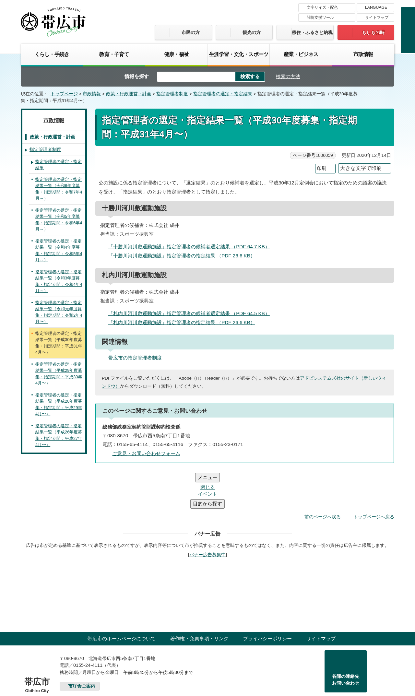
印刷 (321, 168)
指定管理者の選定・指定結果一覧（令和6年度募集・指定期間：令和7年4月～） (58, 189)
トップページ (64, 93)
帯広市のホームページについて (122, 599)
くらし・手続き (52, 54)
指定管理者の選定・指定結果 (222, 93)
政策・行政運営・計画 (128, 93)
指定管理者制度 (172, 93)
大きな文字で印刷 (361, 168)
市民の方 (191, 32)
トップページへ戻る (373, 477)
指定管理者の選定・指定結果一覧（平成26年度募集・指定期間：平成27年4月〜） (58, 435)
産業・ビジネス (301, 54)
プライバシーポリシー (267, 599)
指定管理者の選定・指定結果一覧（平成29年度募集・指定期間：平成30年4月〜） (58, 374)
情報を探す (136, 76)
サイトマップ (376, 17)
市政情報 (363, 54)
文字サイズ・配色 (322, 7)
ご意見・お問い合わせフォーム (146, 453)
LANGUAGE (376, 7)
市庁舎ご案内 (81, 647)
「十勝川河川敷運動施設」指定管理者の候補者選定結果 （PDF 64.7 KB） (191, 246)
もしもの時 (373, 32)
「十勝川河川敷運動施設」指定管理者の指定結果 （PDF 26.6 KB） (184, 255)
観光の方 (252, 32)
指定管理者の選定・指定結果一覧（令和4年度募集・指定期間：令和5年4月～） (58, 251)
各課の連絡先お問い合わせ (345, 641)
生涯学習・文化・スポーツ (238, 54)
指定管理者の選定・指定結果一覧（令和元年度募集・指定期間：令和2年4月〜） (58, 312)
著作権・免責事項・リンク (199, 599)
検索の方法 (288, 76)
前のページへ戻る (322, 477)
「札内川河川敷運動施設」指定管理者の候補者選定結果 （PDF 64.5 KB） (191, 313)
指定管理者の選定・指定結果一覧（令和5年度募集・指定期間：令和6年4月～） (58, 220)
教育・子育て (114, 54)
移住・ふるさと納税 (312, 32)
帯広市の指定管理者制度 (135, 357)
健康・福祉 (176, 54)
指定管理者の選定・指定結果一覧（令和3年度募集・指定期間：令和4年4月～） (58, 281)
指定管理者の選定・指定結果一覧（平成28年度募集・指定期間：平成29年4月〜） (58, 405)
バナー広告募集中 (207, 515)
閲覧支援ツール (320, 17)
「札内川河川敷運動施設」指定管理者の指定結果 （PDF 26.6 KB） (184, 322)
